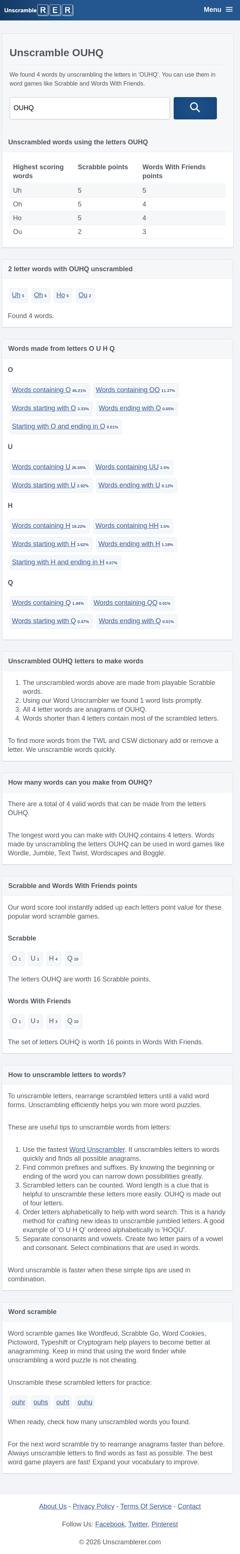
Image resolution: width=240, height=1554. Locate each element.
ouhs (41, 1402)
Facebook (110, 1524)
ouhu (85, 1402)
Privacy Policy (93, 1506)
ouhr (18, 1402)
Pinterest (164, 1524)
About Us (53, 1506)
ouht (62, 1402)
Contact (189, 1506)
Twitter (138, 1524)
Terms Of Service (146, 1506)
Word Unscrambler (97, 1149)
